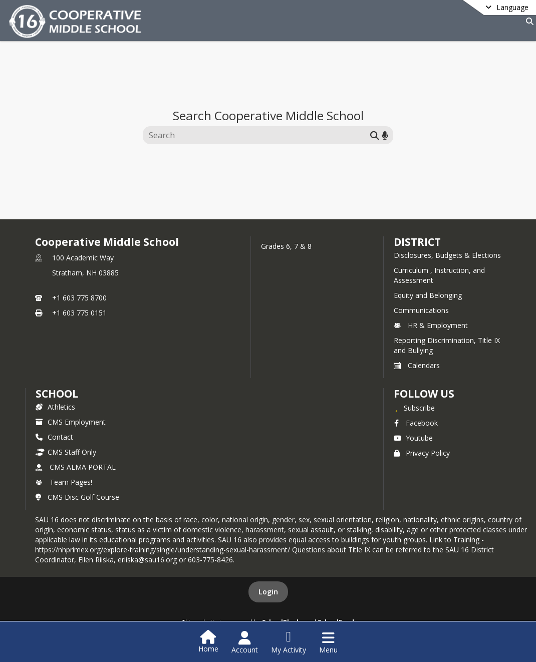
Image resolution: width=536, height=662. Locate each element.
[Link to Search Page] (527, 21)
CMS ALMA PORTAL (76, 467)
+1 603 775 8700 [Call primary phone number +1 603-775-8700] (79, 297)
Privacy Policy (422, 453)
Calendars (417, 365)
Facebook (416, 423)
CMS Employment (71, 422)
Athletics (55, 407)
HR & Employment (431, 325)
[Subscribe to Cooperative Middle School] (414, 407)
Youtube (413, 438)
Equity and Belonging (428, 295)
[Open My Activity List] (288, 642)
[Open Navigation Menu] (328, 642)
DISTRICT (417, 242)
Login (268, 591)
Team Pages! (64, 482)
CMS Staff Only (66, 452)
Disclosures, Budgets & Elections (447, 255)
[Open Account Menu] (244, 642)
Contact (54, 437)
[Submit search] (374, 135)
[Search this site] (258, 135)
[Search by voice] (385, 135)
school (57, 394)
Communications (421, 310)
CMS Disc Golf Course (77, 497)
